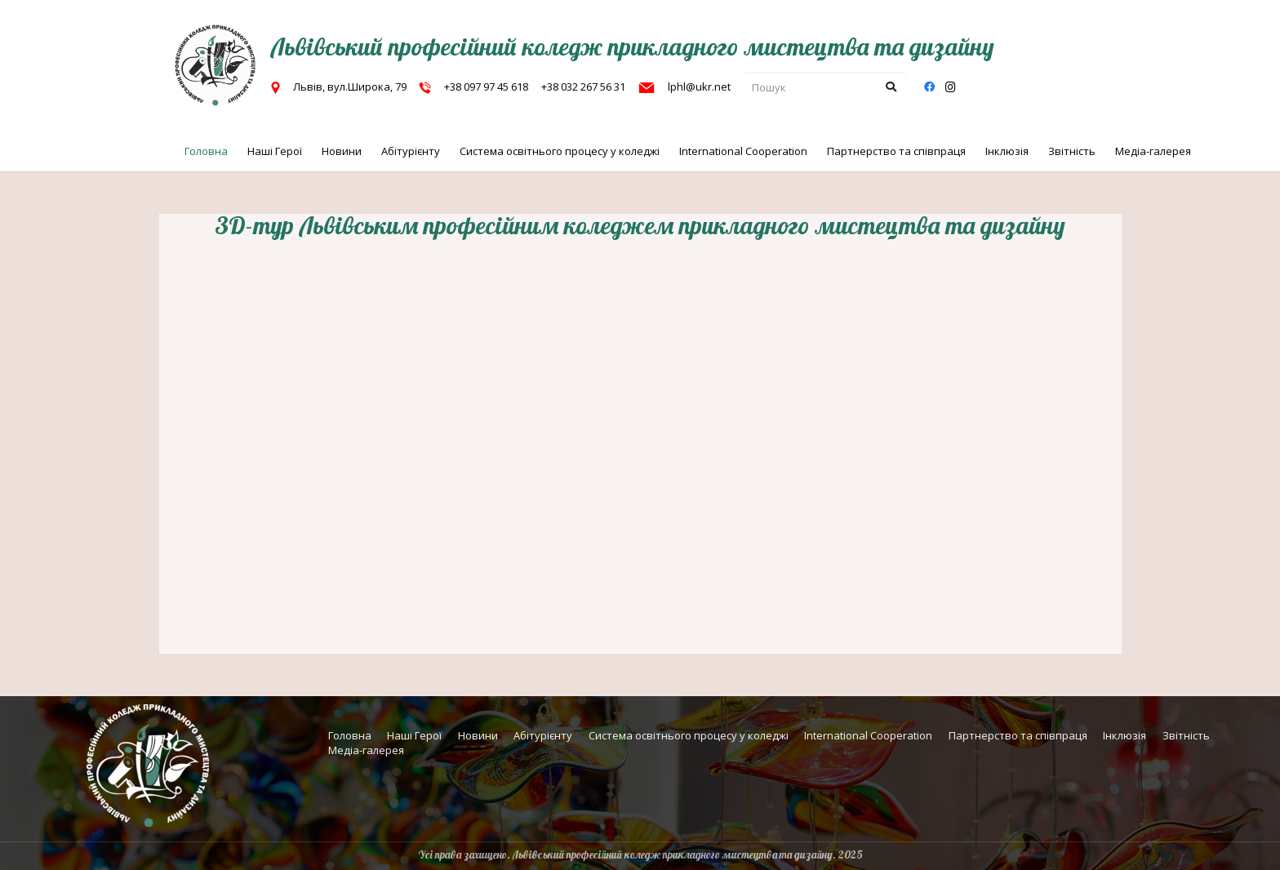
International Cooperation (868, 735)
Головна (349, 735)
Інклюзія (1124, 735)
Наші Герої (414, 735)
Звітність (1186, 735)
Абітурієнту (542, 735)
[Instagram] (950, 87)
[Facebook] (929, 87)
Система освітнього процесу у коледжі (689, 735)
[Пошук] (825, 87)
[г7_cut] (215, 65)
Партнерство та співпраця (1018, 735)
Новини (478, 735)
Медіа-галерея (366, 750)
